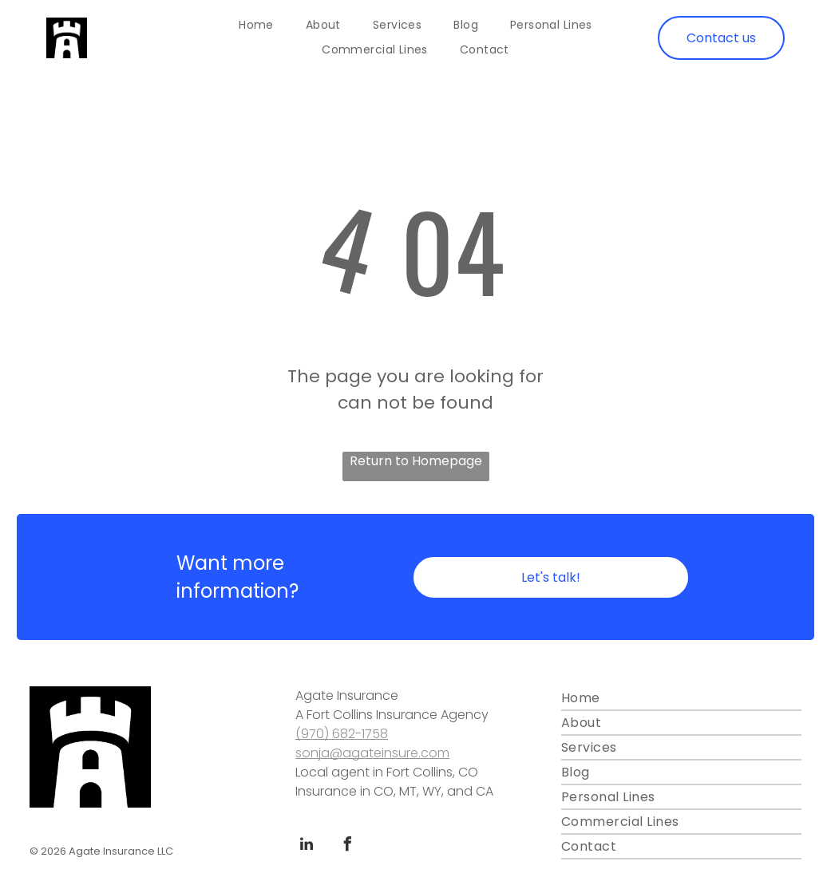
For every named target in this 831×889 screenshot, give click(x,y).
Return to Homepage (416, 461)
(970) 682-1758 (341, 734)
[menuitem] (256, 25)
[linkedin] (306, 846)
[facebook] (348, 846)
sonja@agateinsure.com (372, 753)
